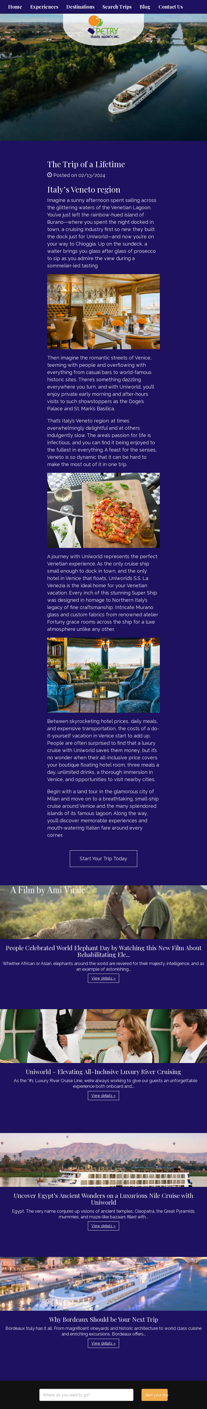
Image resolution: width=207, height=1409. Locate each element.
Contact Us (170, 7)
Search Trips (117, 7)
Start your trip (156, 1395)
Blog (145, 7)
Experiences (44, 7)
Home (15, 7)
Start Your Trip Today (103, 858)
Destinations (80, 7)
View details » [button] (103, 978)
